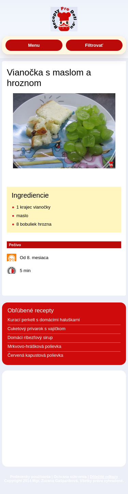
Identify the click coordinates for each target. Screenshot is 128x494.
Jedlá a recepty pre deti (64, 19)
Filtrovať (94, 45)
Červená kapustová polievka (35, 355)
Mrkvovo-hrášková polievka (34, 346)
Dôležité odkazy (104, 477)
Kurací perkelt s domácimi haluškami (44, 319)
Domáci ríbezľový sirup (30, 337)
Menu (34, 45)
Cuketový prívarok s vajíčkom (37, 328)
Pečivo (15, 245)
